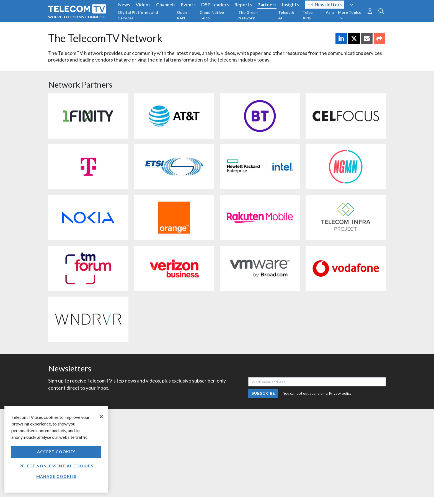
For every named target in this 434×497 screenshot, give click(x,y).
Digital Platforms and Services (138, 15)
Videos (143, 4)
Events (188, 4)
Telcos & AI (286, 15)
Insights (290, 4)
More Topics (349, 15)
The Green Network (248, 15)
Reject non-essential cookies (56, 465)
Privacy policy (340, 393)
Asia (330, 12)
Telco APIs (308, 15)
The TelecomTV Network (105, 38)
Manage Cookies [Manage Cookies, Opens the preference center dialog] (56, 476)
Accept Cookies (56, 451)
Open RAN (182, 15)
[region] (56, 449)
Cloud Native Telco (212, 15)
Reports (243, 4)
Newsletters (325, 4)
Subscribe (263, 393)
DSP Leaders (215, 4)
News (124, 4)
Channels (165, 4)
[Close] (101, 417)
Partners (267, 4)
